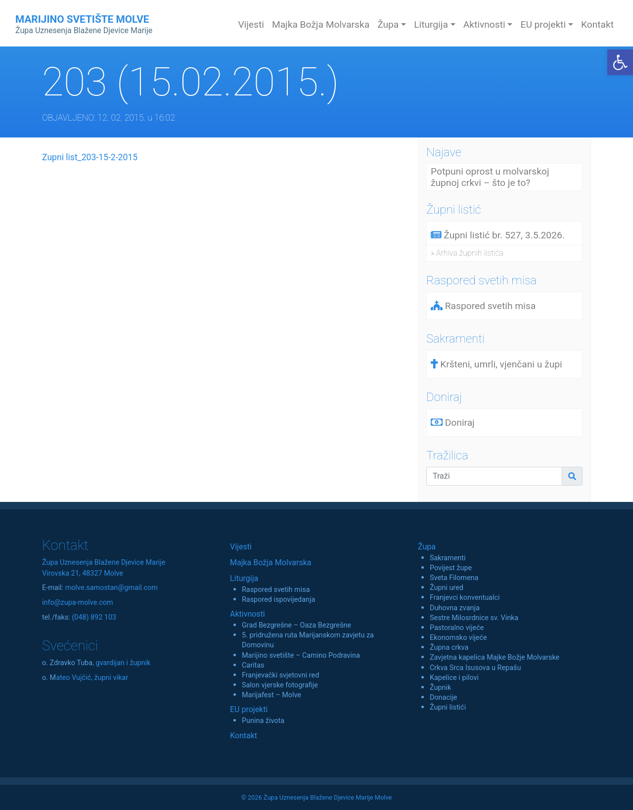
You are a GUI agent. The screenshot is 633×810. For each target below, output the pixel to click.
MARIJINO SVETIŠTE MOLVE (83, 24)
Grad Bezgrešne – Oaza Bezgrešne (296, 625)
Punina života (263, 721)
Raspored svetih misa (276, 589)
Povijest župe (451, 568)
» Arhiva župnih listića (467, 253)
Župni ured (446, 588)
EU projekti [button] (543, 24)
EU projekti (249, 709)
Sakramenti (448, 558)
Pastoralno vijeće (457, 628)
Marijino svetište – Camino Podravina (301, 655)
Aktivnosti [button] (484, 24)
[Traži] (494, 476)
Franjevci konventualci (465, 597)
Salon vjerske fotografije (280, 685)
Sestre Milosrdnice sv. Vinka (474, 618)
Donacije (443, 697)
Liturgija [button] (431, 24)
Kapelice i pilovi (454, 678)
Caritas (253, 665)
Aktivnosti (247, 614)
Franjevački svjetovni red (280, 675)
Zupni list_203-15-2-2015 (89, 157)
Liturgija (244, 578)
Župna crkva (449, 647)
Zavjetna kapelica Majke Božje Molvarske (494, 657)
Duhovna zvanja (455, 608)
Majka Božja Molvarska (320, 24)
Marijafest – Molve (271, 695)
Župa (427, 546)
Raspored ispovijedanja (278, 599)
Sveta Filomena (454, 578)
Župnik (440, 687)
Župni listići (448, 707)
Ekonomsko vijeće (458, 637)
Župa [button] (388, 24)
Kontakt (597, 24)
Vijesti (251, 24)
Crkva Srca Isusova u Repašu (475, 668)
